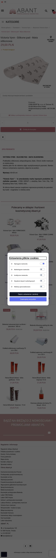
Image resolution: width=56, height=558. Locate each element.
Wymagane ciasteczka (21, 264)
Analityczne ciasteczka (21, 275)
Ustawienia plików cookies (24, 258)
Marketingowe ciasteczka (21, 269)
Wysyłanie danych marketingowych (24, 281)
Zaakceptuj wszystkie (28, 299)
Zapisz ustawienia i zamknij (28, 294)
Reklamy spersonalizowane (22, 287)
